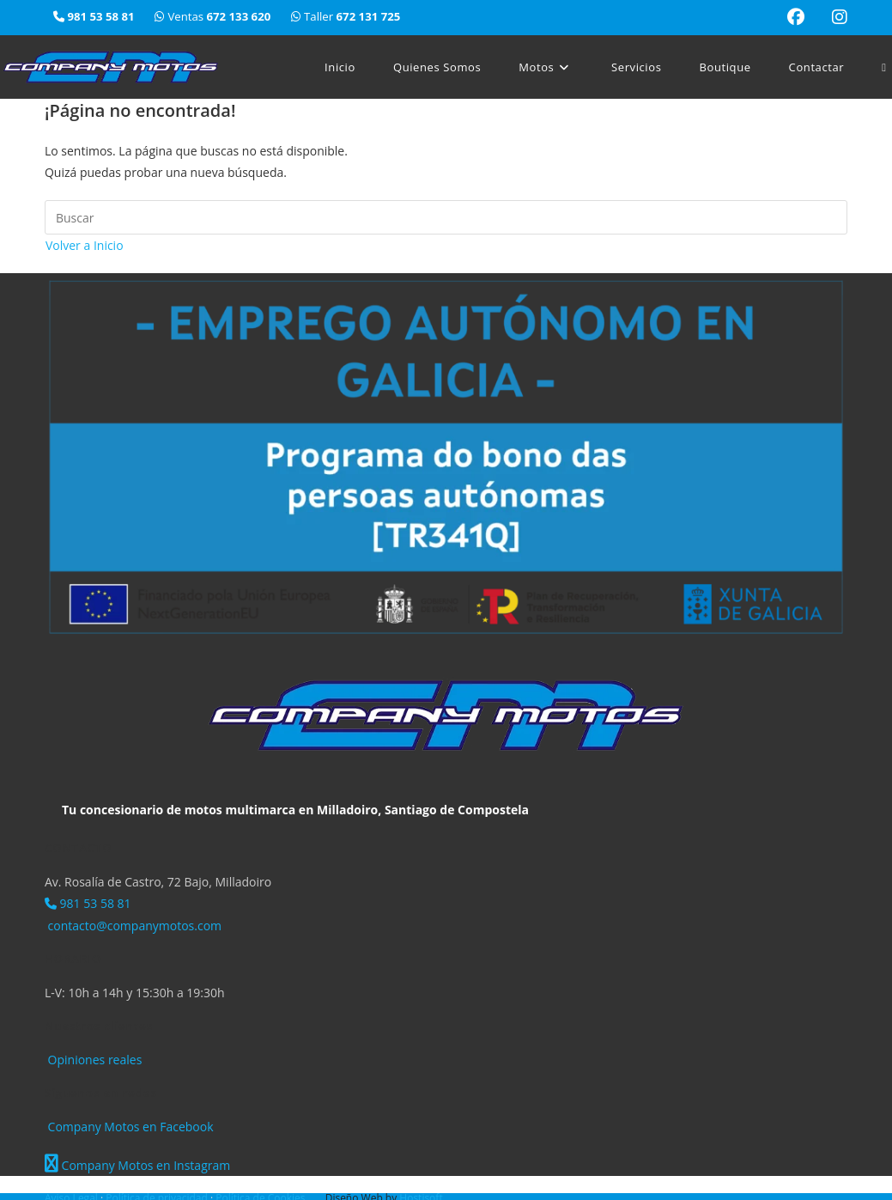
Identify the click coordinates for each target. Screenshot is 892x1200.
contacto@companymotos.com (133, 925)
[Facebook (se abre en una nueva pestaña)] (796, 17)
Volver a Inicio (85, 245)
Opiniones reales (93, 1059)
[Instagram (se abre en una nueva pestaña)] (832, 17)
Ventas (214, 16)
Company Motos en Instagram (137, 1165)
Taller (346, 16)
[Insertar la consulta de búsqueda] (446, 217)
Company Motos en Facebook (129, 1126)
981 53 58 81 (88, 903)
